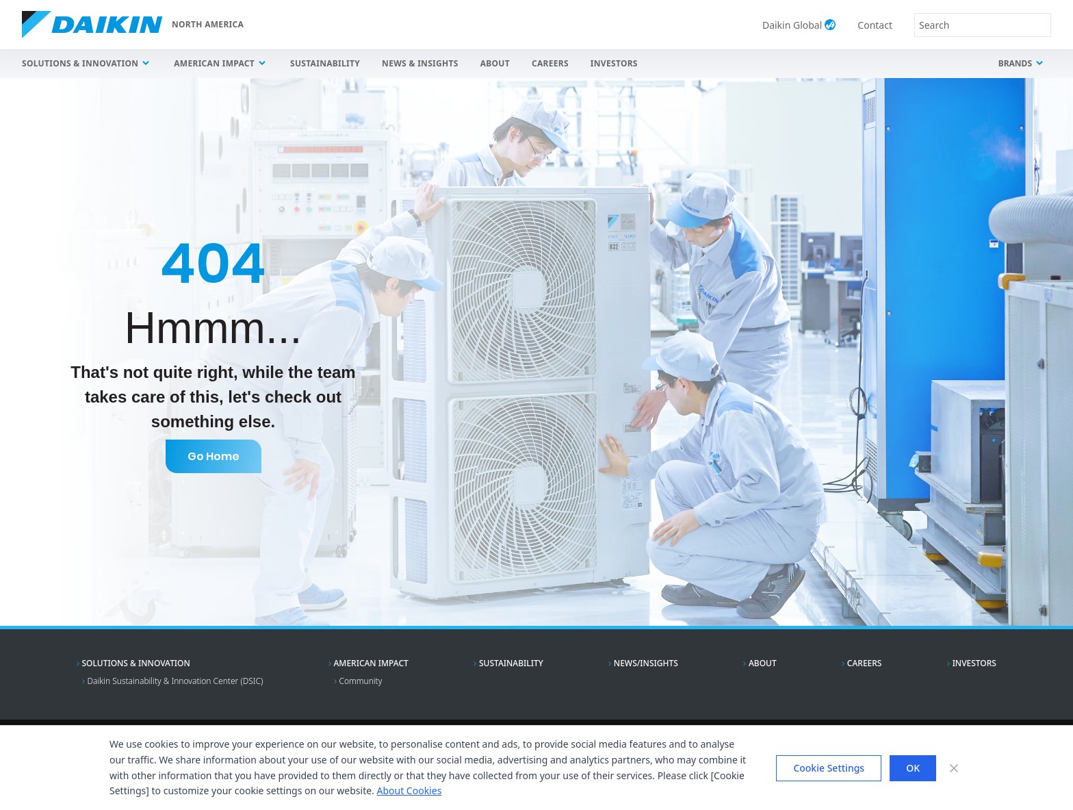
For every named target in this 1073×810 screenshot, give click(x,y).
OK (913, 767)
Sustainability (325, 63)
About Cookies (408, 790)
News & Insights (420, 63)
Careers (550, 63)
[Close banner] (954, 768)
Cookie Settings (828, 767)
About (495, 63)
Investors (614, 63)
